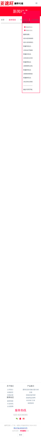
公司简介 (10, 389)
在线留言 (10, 392)
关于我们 (10, 386)
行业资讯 (23, 20)
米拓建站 (23, 431)
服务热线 (20, 410)
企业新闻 (35, 20)
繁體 (20, 435)
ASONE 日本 (30, 400)
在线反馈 (10, 395)
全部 (2, 20)
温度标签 (31, 403)
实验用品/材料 (31, 398)
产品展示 (30, 386)
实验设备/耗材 (31, 395)
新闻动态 (10, 397)
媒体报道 (12, 20)
